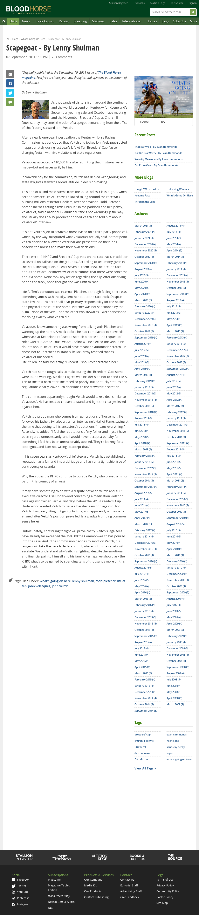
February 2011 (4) (177, 486)
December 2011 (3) (177, 424)
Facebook (10, 83)
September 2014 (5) (145, 710)
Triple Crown (44, 21)
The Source (177, 3)
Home (7, 38)
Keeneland (173, 740)
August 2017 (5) (143, 493)
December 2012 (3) (177, 350)
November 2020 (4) (145, 250)
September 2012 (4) (178, 368)
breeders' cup (142, 734)
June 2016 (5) (141, 580)
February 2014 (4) (177, 263)
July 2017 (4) (141, 499)
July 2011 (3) (174, 455)
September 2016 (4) (145, 561)
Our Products (92, 891)
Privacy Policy (165, 885)
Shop (137, 857)
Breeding (80, 21)
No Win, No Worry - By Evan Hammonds (158, 153)
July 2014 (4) (174, 232)
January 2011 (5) (176, 493)
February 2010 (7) (177, 561)
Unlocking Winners (178, 189)
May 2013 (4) (174, 319)
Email (10, 74)
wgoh (170, 753)
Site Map (162, 903)
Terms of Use (165, 879)
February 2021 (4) (144, 232)
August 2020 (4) (143, 269)
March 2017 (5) (143, 524)
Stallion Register (118, 3)
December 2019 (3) (145, 319)
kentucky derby (176, 747)
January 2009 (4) (176, 642)
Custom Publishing (96, 897)
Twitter (10, 93)
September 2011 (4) (178, 443)
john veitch (60, 586)
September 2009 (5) (178, 592)
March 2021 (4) (143, 225)
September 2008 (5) (178, 667)
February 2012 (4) (177, 412)
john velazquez (39, 586)
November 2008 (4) (178, 654)
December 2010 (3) (177, 499)
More (193, 21)
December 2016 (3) (145, 542)
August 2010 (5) (175, 524)
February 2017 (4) (144, 530)
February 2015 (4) (144, 679)
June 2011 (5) (174, 462)
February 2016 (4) (144, 605)
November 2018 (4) (145, 399)
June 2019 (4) (141, 356)
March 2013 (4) (175, 331)
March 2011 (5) (175, 480)
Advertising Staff (131, 891)
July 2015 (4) (141, 648)
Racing (64, 21)
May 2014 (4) (174, 244)
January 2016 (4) (144, 611)
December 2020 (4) (145, 244)
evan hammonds (177, 734)
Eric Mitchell (141, 759)
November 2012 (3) (178, 356)
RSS (164, 122)
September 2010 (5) (178, 518)
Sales (113, 21)
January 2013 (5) (176, 343)
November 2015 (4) (145, 623)
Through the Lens (144, 201)
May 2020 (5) (141, 288)
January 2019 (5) (144, 387)
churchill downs (144, 740)
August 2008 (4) (175, 673)
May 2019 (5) (141, 362)
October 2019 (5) (144, 331)
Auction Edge (157, 3)
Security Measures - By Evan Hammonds (158, 159)
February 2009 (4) (177, 636)
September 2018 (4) (145, 412)
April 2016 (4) (142, 592)
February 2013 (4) (177, 337)
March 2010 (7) (175, 555)
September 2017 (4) (145, 486)
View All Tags (144, 768)
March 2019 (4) (143, 375)
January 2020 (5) (144, 312)
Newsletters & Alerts (61, 902)
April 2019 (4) (142, 368)
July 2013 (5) (174, 306)
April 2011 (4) (174, 474)
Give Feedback (129, 897)
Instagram (21, 904)
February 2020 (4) (144, 306)
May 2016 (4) (141, 586)
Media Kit (90, 885)
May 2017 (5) (141, 511)
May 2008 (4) (174, 692)
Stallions (98, 21)
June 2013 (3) (174, 312)
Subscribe (179, 21)
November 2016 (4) (145, 549)
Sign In (193, 3)
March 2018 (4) (143, 449)
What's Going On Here (33, 39)
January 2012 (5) (176, 418)
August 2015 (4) (143, 642)
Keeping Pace (142, 195)
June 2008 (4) (174, 685)
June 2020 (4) (141, 281)
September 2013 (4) (178, 294)
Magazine (54, 879)
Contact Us (127, 879)
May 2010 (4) (174, 542)
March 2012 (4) (175, 406)
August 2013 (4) (175, 300)
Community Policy (168, 891)
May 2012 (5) (174, 393)
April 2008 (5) (174, 698)
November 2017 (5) (145, 474)
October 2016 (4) (144, 555)
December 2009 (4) (177, 574)
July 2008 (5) (174, 679)
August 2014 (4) (175, 225)
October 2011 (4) (176, 437)
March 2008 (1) (175, 704)
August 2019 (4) (143, 343)
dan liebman (142, 753)
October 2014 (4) (144, 704)
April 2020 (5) (142, 294)
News (26, 21)
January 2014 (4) (176, 269)
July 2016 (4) (141, 574)
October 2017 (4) (144, 480)
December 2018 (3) (145, 393)
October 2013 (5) (176, 288)
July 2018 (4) (141, 424)
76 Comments (62, 57)
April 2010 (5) (174, 549)
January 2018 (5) (144, 462)
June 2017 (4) (141, 505)
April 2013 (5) (174, 325)
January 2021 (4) (144, 238)
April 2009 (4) (174, 623)
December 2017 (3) (145, 468)
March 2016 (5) (143, 598)
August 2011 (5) (175, 449)
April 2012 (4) (174, 399)
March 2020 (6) (143, 300)
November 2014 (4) (145, 698)
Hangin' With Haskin (146, 189)
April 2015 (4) (142, 667)
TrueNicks (139, 3)
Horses (152, 21)
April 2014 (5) (174, 250)
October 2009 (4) (176, 586)
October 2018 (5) (144, 406)
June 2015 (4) (141, 654)
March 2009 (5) (175, 630)
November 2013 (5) (178, 281)
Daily (13, 21)
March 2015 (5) (143, 673)
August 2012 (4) (175, 375)
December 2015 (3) (145, 617)
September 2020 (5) (145, 263)
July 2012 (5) (174, 381)
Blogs (165, 21)
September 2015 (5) (145, 636)
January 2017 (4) (144, 536)
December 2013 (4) (177, 275)
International (131, 21)
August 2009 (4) (175, 598)
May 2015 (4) (141, 661)
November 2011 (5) (178, 431)
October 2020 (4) (144, 256)
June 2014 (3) (174, 238)
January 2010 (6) (176, 567)
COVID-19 (140, 747)
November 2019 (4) (145, 325)
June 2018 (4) (141, 431)
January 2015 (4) (144, 685)
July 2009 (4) (174, 605)
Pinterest (20, 898)
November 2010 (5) (178, 505)
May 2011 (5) (174, 468)
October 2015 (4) (144, 630)
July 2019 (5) (141, 350)
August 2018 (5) (143, 418)
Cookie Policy (164, 897)
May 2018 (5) (141, 437)
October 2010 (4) (176, 511)
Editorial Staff (129, 885)
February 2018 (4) (144, 455)
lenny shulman (83, 581)
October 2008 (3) (176, 661)
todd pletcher (106, 581)
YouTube (20, 892)
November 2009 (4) (178, 580)
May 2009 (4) (174, 617)
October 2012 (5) (176, 362)
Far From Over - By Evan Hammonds (156, 165)
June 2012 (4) (174, 387)
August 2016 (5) (143, 567)
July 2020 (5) (141, 275)
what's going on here (55, 581)
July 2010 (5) (174, 530)
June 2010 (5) (174, 536)
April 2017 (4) (142, 518)
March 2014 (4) (175, 256)
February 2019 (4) (144, 381)
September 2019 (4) (145, 337)
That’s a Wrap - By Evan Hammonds (155, 146)
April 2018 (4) (142, 443)
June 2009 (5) (174, 611)
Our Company (93, 879)
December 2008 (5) (177, 648)
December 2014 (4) (145, 692)
